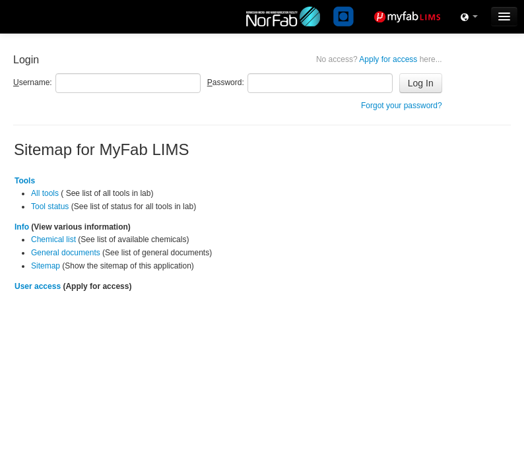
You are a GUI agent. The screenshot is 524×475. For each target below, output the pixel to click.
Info (22, 227)
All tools (45, 193)
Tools (25, 180)
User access (38, 286)
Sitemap (45, 265)
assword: (225, 82)
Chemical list (53, 239)
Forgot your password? (401, 105)
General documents (65, 252)
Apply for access (379, 59)
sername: (32, 82)
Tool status (50, 206)
